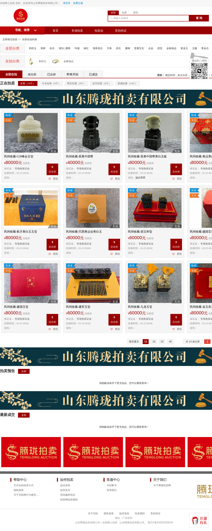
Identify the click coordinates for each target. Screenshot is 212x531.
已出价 (51, 74)
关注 (55, 178)
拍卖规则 (140, 513)
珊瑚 (127, 48)
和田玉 (32, 48)
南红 (86, 48)
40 (170, 341)
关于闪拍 (93, 513)
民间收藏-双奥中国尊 (79, 156)
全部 (113, 12)
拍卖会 (99, 30)
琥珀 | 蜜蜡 (64, 48)
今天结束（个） (51, 83)
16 (154, 341)
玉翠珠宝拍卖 (9, 39)
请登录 (66, 3)
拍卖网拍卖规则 (69, 499)
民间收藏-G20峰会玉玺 (18, 156)
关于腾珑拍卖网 (162, 485)
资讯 (135, 12)
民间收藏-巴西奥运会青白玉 (84, 231)
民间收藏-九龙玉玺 (140, 306)
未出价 (32, 74)
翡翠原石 (98, 48)
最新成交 (7, 415)
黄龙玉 (184, 48)
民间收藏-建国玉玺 (16, 306)
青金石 (205, 48)
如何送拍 (65, 485)
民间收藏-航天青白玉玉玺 (20, 231)
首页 (55, 30)
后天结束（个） (101, 83)
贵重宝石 (139, 48)
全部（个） (27, 83)
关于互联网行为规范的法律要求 (31, 494)
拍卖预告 (7, 371)
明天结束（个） (76, 83)
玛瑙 (77, 48)
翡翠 (43, 48)
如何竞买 (65, 490)
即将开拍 (72, 74)
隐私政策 (19, 490)
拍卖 (124, 12)
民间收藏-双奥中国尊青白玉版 (147, 156)
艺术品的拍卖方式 (24, 485)
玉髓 (194, 48)
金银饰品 (171, 48)
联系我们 (112, 490)
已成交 (93, 74)
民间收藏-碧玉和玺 (140, 231)
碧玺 (159, 48)
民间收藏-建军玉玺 (78, 306)
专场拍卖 (77, 30)
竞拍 (159, 75)
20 (162, 341)
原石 (118, 48)
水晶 (150, 48)
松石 (52, 48)
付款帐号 (112, 485)
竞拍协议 (120, 30)
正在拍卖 (7, 83)
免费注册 (78, 3)
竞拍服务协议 (67, 494)
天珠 (109, 48)
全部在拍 (11, 74)
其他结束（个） (127, 83)
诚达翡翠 (140, 177)
